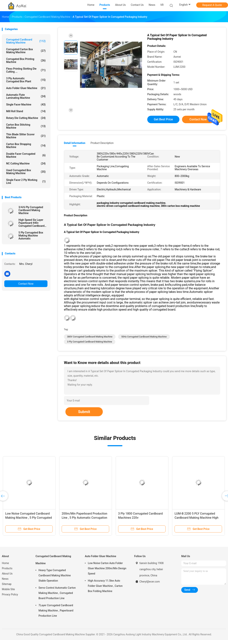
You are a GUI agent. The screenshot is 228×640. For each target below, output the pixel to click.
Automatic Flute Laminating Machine (26, 96)
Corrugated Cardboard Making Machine (26, 41)
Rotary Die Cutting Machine (26, 118)
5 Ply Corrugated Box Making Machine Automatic (31, 235)
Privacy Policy (10, 594)
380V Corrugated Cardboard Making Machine (89, 336)
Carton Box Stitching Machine (26, 126)
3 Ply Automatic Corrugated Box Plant (26, 80)
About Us (7, 573)
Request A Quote (212, 5)
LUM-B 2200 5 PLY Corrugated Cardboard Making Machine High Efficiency (196, 518)
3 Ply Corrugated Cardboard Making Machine (89, 341)
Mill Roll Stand (26, 111)
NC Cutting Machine (26, 163)
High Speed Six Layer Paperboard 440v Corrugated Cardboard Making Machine (31, 222)
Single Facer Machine (26, 104)
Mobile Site (8, 589)
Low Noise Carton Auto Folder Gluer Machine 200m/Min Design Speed (107, 568)
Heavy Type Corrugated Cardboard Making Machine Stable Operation (54, 575)
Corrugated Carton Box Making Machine (26, 51)
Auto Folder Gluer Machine (26, 88)
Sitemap (6, 584)
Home (5, 563)
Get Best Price (163, 119)
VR (162, 4)
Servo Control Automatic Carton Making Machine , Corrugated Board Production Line (57, 593)
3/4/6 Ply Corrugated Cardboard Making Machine (31, 210)
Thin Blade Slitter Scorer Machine (26, 136)
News (5, 578)
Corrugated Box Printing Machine (26, 60)
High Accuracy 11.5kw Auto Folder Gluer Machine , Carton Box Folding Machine (105, 586)
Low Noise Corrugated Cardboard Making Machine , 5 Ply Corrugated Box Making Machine (28, 518)
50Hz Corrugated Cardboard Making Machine (144, 336)
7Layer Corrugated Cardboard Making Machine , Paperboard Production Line (55, 610)
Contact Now (25, 283)
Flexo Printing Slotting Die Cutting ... (26, 70)
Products (7, 568)
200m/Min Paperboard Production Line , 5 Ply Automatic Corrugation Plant (84, 518)
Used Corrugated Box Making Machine (26, 172)
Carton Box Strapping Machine (26, 146)
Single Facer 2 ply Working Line (26, 181)
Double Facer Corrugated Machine (26, 155)
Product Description (101, 142)
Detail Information (74, 142)
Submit (84, 411)
